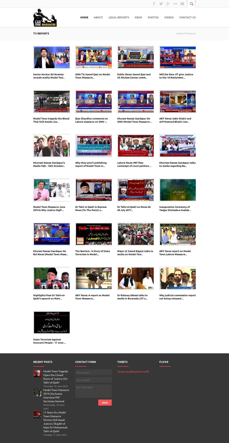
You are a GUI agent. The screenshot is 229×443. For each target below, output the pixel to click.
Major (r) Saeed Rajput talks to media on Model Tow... (135, 252)
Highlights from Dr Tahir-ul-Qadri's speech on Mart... (49, 297)
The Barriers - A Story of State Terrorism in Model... (92, 252)
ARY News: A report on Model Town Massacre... (92, 297)
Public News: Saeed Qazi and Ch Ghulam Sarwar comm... (134, 76)
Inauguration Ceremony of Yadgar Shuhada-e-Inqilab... (175, 208)
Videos (169, 17)
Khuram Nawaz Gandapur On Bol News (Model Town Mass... (50, 252)
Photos (153, 17)
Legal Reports (119, 17)
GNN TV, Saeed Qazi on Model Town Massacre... (92, 76)
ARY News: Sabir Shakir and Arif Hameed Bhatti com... (175, 120)
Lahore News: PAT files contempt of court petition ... (134, 164)
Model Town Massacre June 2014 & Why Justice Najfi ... (49, 208)
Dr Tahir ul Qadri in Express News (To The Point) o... (90, 208)
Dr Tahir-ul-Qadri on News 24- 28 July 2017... (134, 208)
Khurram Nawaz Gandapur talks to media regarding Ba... (177, 164)
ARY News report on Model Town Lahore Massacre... (175, 252)
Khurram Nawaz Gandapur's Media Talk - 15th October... (49, 164)
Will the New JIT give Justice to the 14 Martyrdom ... (176, 76)
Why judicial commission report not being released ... (177, 297)
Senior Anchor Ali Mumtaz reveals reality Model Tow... (49, 76)
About (98, 17)
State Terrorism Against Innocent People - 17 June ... (49, 341)
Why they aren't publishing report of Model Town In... (91, 164)
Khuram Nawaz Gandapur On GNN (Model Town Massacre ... (134, 120)
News (138, 17)
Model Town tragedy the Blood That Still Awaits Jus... (51, 120)
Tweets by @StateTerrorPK (133, 371)
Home (84, 17)
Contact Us (187, 17)
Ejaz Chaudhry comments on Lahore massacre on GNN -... (91, 120)
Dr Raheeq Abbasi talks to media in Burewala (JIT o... (132, 297)
